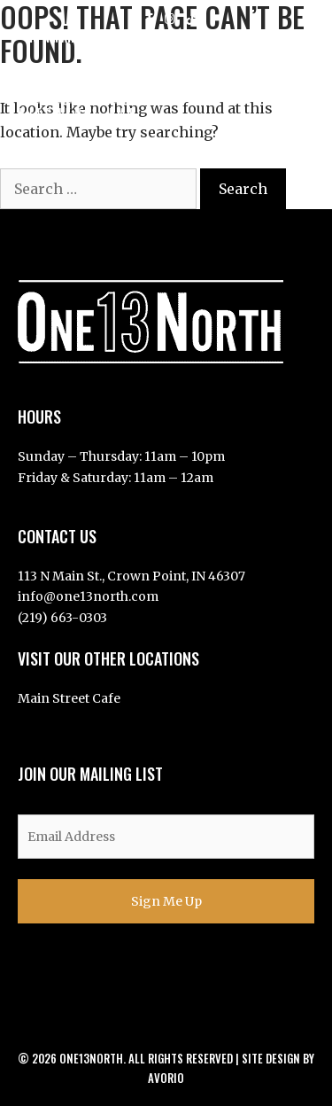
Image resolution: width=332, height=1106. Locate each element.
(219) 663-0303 (62, 618)
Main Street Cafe (69, 698)
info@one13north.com (88, 596)
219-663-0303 (271, 37)
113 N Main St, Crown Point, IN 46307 (124, 37)
